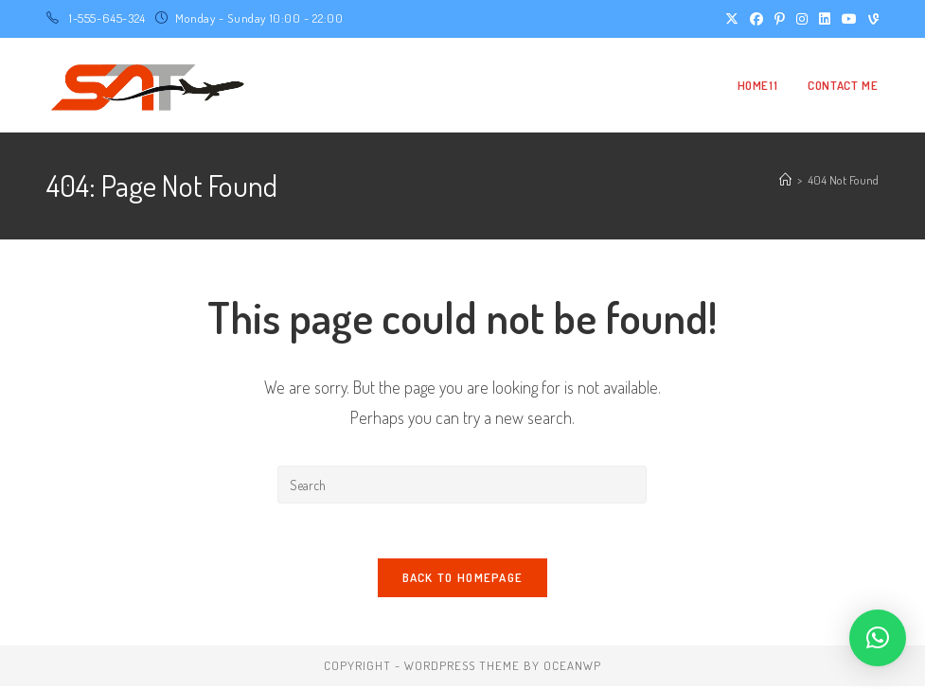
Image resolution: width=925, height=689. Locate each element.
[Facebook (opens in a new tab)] (756, 18)
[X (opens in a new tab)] (732, 18)
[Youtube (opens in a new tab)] (849, 18)
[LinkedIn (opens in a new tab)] (824, 18)
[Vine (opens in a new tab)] (871, 18)
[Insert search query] (462, 485)
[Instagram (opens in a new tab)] (802, 18)
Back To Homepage (463, 580)
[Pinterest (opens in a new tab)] (780, 18)
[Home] (785, 179)
